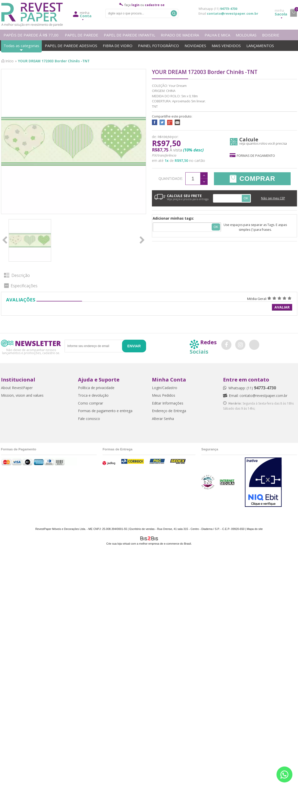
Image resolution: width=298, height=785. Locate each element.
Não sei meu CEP (273, 198)
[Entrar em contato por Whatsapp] (284, 774)
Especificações (24, 286)
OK (246, 198)
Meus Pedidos (163, 395)
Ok (215, 227)
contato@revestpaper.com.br (232, 13)
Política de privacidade (96, 387)
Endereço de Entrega (169, 410)
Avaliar (282, 307)
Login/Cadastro (164, 387)
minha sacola (293, 13)
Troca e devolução (93, 395)
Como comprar (90, 403)
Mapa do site (255, 528)
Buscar (174, 13)
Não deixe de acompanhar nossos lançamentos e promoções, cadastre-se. (31, 351)
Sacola (281, 12)
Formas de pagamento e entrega (105, 410)
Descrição (20, 275)
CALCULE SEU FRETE (181, 197)
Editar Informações (167, 403)
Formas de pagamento (252, 155)
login (135, 5)
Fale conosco (89, 418)
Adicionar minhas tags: (173, 218)
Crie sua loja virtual (118, 543)
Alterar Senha (163, 418)
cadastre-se (155, 5)
